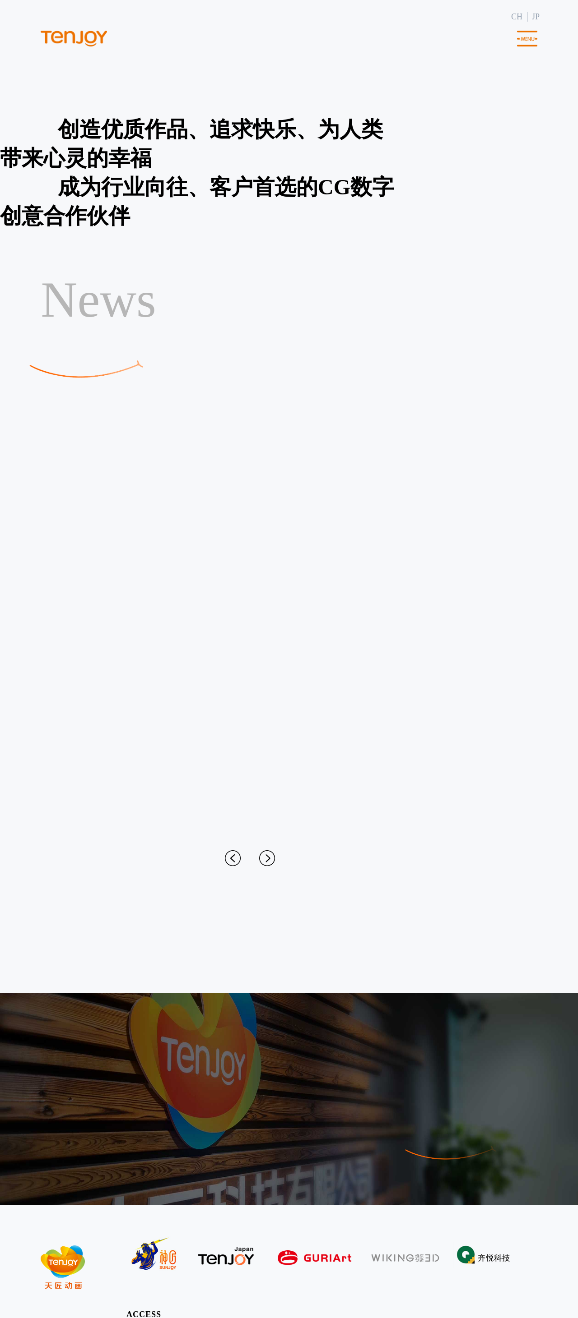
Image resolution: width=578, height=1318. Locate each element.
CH (516, 16)
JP (536, 16)
